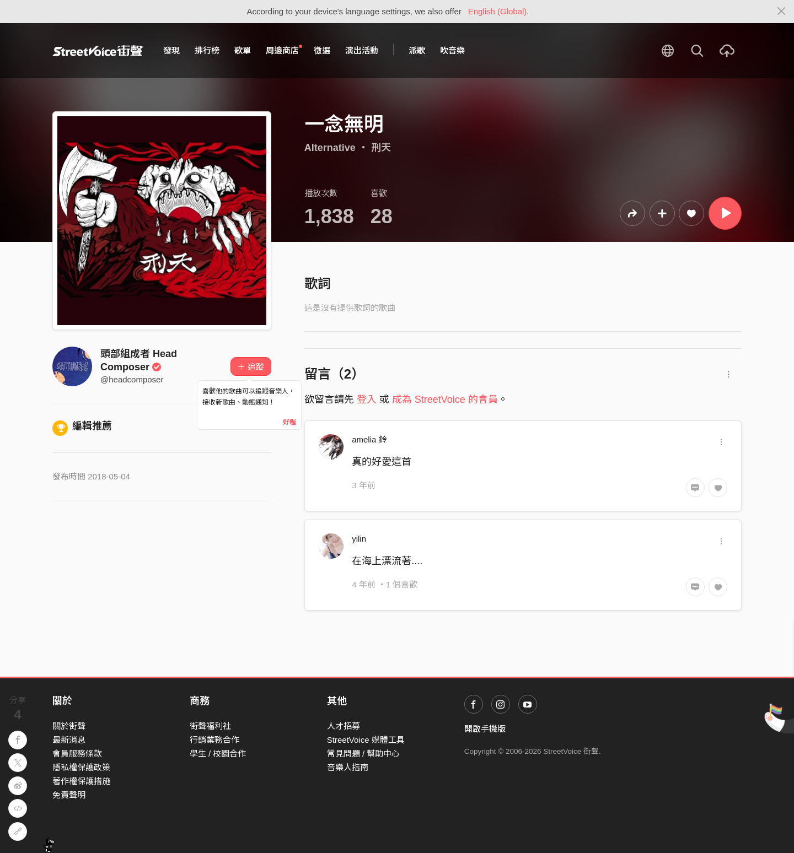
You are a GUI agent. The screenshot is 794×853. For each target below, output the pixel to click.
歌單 (242, 50)
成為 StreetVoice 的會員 (445, 399)
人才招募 (343, 726)
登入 (367, 399)
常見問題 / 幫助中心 (363, 753)
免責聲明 (68, 795)
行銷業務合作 (214, 739)
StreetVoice (97, 50)
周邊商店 (284, 50)
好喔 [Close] (289, 422)
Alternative (330, 147)
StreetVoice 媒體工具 (366, 739)
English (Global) (497, 11)
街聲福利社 (210, 726)
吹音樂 (452, 50)
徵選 (322, 50)
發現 (171, 50)
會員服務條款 (77, 753)
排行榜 (207, 50)
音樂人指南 (347, 767)
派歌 (417, 50)
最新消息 (68, 739)
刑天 (381, 147)
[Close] (781, 11)
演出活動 (361, 50)
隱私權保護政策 (81, 767)
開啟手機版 (485, 728)
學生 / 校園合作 (218, 753)
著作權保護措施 (81, 781)
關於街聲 (68, 726)
